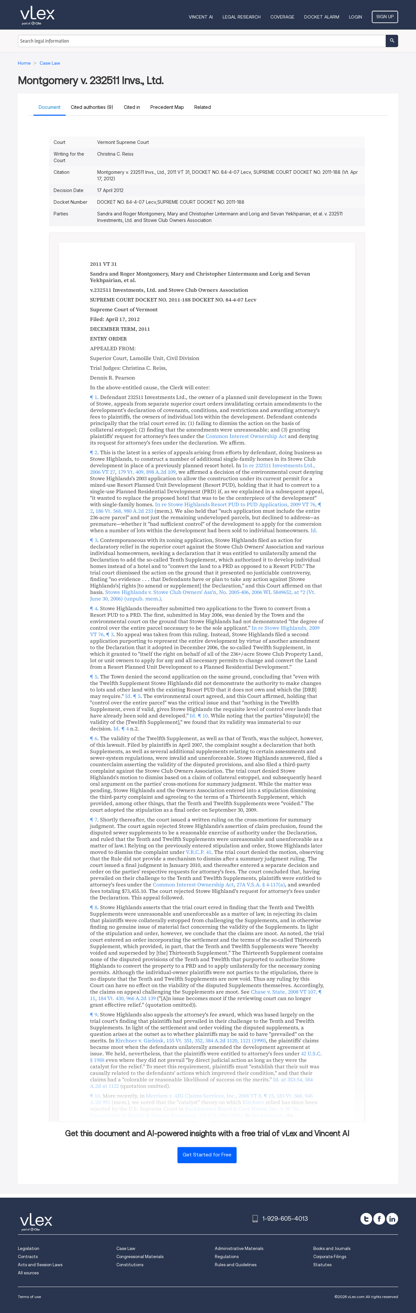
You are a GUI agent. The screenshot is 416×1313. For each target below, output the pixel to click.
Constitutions (129, 1264)
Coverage (282, 16)
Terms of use (29, 1296)
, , (203, 595)
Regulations (227, 1256)
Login (355, 16)
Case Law (125, 1248)
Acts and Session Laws (40, 1264)
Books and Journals (331, 1248)
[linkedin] (392, 1219)
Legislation (28, 1248)
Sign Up (385, 16)
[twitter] (366, 1219)
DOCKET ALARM (321, 16)
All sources (28, 1272)
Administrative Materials (239, 1248)
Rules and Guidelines (235, 1264)
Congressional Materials (139, 1256)
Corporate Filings (329, 1256)
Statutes (322, 1264)
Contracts (28, 1256)
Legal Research (242, 16)
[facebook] (379, 1219)
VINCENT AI (201, 16)
